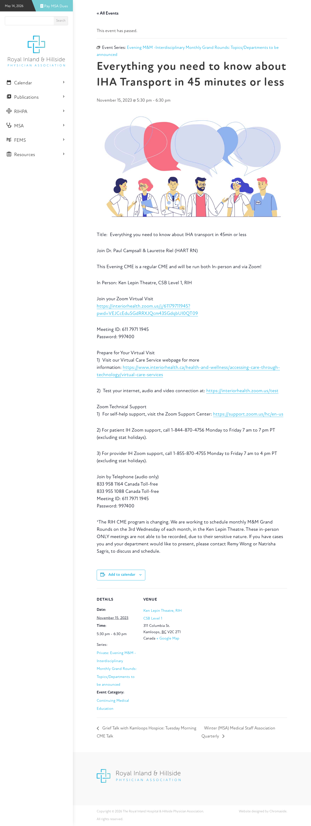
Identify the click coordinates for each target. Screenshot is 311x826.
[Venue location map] (215, 622)
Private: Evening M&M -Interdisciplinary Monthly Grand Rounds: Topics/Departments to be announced (117, 669)
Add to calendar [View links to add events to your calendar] (121, 575)
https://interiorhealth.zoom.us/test (242, 391)
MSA (15, 126)
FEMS (16, 140)
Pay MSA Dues (54, 6)
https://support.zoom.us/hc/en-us (248, 414)
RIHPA (16, 111)
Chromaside (277, 811)
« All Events (108, 13)
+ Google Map (167, 638)
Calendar (19, 83)
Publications (22, 97)
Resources (20, 154)
